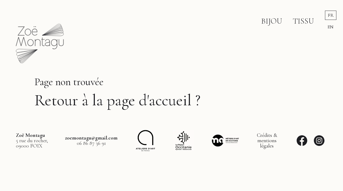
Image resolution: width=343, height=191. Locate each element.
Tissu (303, 21)
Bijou (271, 21)
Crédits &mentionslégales (267, 140)
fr (331, 15)
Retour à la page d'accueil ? (117, 100)
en (330, 27)
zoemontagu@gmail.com (91, 138)
